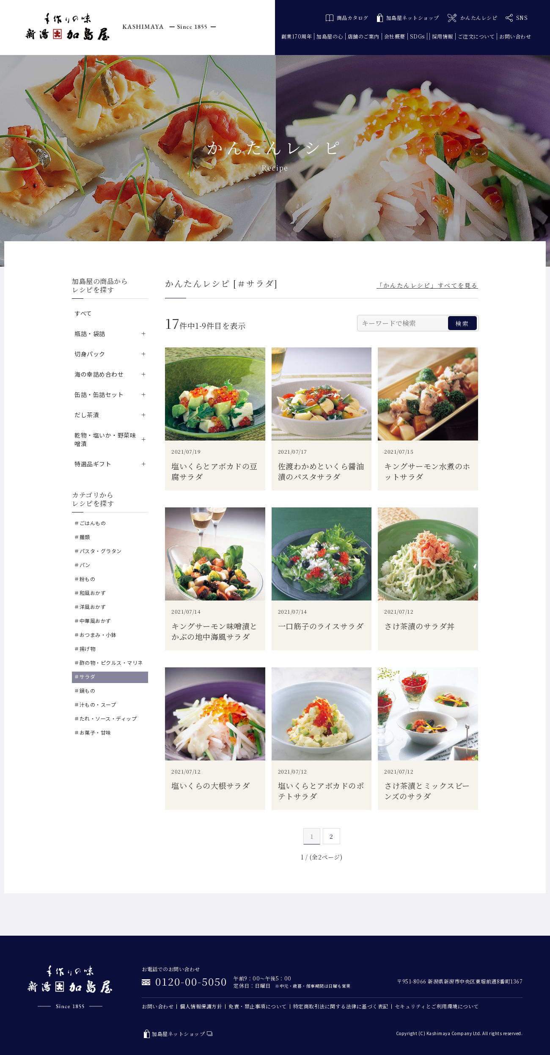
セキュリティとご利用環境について (437, 1006)
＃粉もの (84, 578)
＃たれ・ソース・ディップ (105, 718)
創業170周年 (296, 36)
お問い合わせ (515, 36)
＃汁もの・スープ (95, 704)
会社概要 (394, 36)
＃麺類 (82, 536)
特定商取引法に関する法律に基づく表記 (340, 1006)
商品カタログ (347, 17)
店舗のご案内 (364, 36)
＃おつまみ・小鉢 (95, 634)
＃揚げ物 (84, 648)
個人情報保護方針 (201, 1006)
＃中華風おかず (92, 620)
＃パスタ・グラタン (98, 550)
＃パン (82, 564)
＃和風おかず (90, 592)
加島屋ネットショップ (408, 18)
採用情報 (442, 36)
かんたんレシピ (472, 18)
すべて (83, 313)
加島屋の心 (329, 36)
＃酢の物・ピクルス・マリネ (108, 662)
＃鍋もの (84, 690)
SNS (517, 18)
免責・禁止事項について (257, 1006)
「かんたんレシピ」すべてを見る (427, 285)
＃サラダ (84, 676)
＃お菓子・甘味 (92, 732)
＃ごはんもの (90, 522)
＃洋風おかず (90, 606)
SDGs (417, 36)
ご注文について (476, 36)
